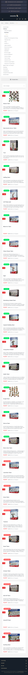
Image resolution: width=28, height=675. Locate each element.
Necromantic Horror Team (9, 128)
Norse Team (6, 497)
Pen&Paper (5, 67)
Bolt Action (6, 36)
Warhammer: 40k (7, 59)
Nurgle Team (6, 398)
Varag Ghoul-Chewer (8, 349)
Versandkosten (21, 671)
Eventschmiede (5, 74)
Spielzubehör (6, 50)
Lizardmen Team (7, 472)
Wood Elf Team (7, 620)
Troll (4, 152)
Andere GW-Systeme (8, 30)
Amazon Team (6, 571)
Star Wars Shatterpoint (8, 54)
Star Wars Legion (7, 52)
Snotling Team (6, 644)
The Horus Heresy (7, 56)
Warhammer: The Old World (9, 63)
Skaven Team (6, 103)
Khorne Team (6, 423)
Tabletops (5, 28)
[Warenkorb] (25, 19)
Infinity (5, 41)
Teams (7, 34)
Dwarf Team (6, 546)
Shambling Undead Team (9, 300)
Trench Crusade (7, 58)
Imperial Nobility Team (8, 325)
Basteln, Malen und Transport (8, 65)
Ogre (4, 275)
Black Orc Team (7, 226)
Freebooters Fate (7, 39)
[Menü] (2, 19)
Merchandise (5, 69)
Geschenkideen (6, 27)
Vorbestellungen (6, 70)
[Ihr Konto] (22, 19)
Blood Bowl (6, 32)
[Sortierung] (14, 86)
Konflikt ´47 (6, 43)
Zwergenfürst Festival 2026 (8, 72)
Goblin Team (6, 374)
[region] (14, 8)
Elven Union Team (7, 448)
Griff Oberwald (7, 202)
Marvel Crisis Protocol (8, 47)
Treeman (5, 521)
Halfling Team (6, 177)
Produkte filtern (14, 79)
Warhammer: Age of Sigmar (9, 61)
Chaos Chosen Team (8, 251)
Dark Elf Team (6, 595)
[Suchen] (17, 19)
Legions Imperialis (7, 45)
